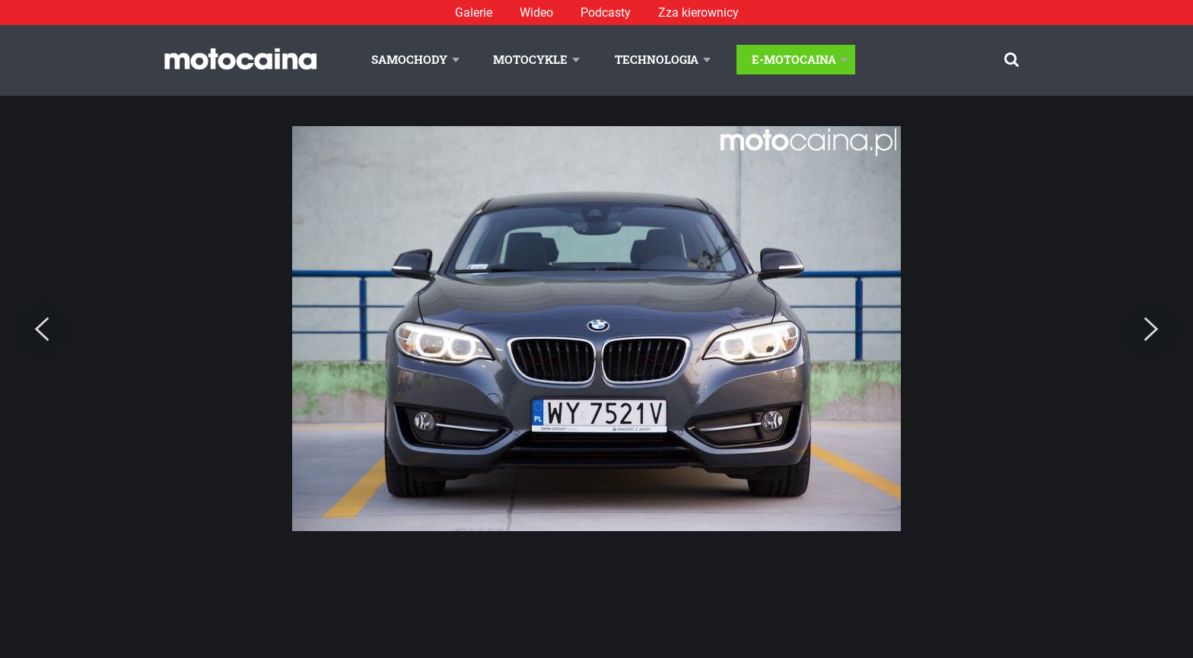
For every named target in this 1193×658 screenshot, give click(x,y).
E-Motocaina (794, 59)
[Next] (1151, 329)
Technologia (656, 59)
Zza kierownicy (698, 12)
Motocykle (530, 59)
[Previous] (41, 329)
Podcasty (606, 12)
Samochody (409, 59)
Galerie (473, 12)
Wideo (536, 12)
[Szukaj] (1011, 59)
